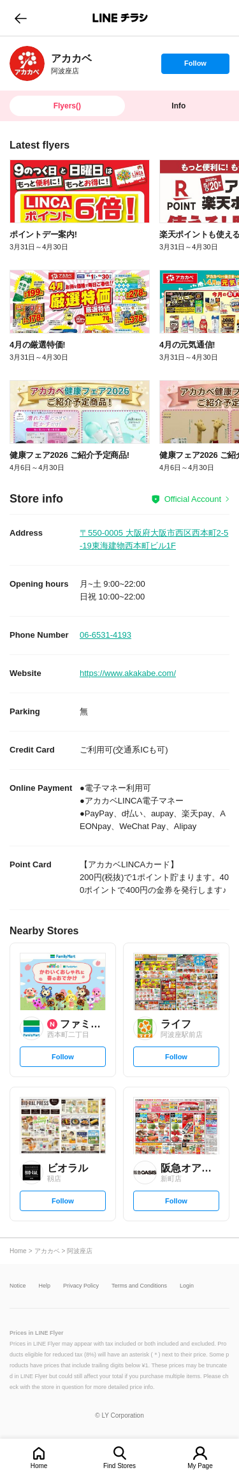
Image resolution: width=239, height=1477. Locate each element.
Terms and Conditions (139, 1286)
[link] (27, 63)
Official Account (192, 499)
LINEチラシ (120, 17)
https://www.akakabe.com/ (128, 673)
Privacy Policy (81, 1286)
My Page (199, 1465)
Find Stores (119, 1465)
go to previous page (20, 18)
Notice (18, 1286)
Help (45, 1286)
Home (39, 1465)
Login (187, 1286)
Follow (195, 66)
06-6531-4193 (105, 635)
